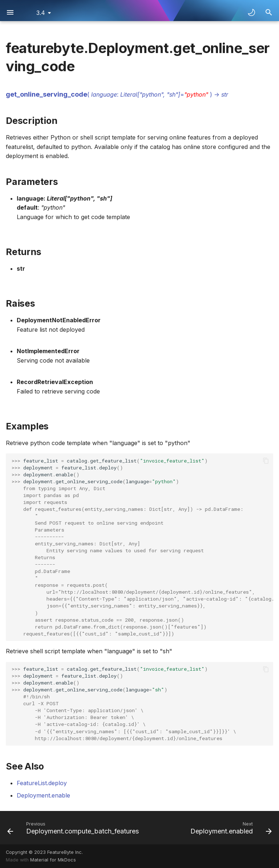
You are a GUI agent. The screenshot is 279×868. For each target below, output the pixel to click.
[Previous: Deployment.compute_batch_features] (73, 827)
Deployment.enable (43, 795)
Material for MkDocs (53, 860)
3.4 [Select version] (40, 12)
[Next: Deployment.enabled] (230, 827)
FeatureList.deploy (42, 783)
